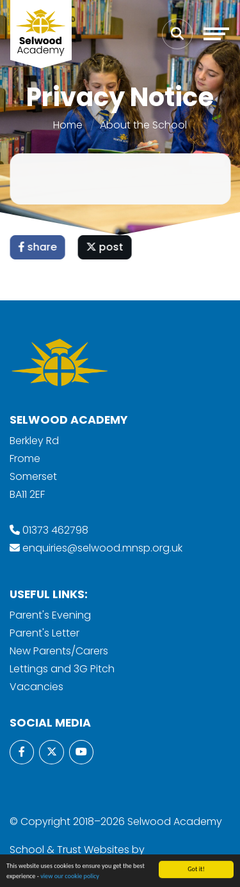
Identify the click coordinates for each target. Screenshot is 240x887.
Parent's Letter (44, 633)
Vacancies (36, 686)
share (38, 247)
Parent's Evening (50, 615)
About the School (143, 125)
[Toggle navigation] (216, 34)
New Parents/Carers (59, 651)
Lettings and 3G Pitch (62, 668)
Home (68, 125)
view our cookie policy (69, 877)
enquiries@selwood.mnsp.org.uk (102, 548)
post (105, 247)
